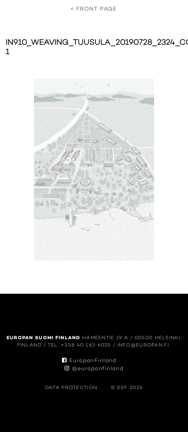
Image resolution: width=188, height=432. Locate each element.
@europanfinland (94, 369)
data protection (71, 387)
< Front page (94, 9)
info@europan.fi (144, 345)
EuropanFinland (89, 361)
